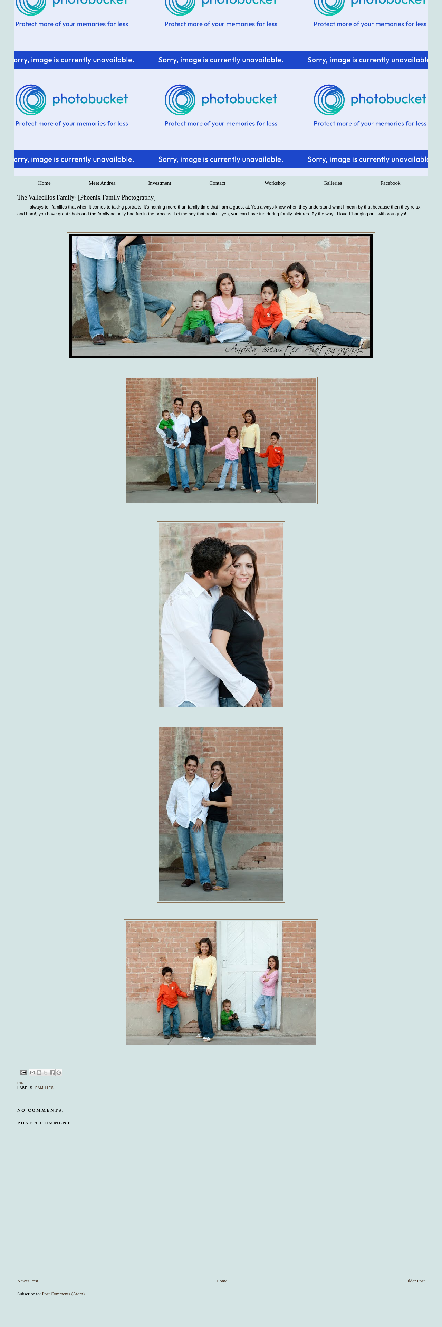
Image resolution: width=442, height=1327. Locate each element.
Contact (217, 183)
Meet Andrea (102, 183)
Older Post (415, 1281)
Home (44, 183)
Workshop (275, 183)
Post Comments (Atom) (63, 1293)
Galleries (333, 183)
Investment (159, 183)
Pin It (23, 1083)
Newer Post (27, 1281)
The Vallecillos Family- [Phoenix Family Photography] (86, 197)
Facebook (390, 183)
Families (44, 1088)
